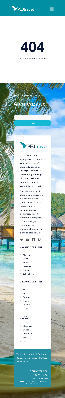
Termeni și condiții (26, 354)
